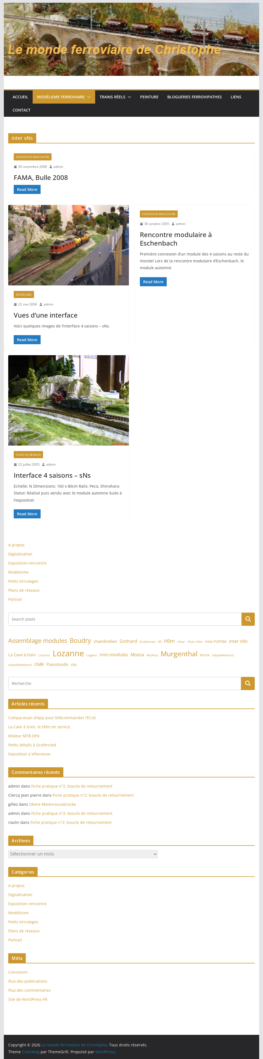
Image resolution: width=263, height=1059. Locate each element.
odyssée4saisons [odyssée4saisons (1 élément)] (20, 665)
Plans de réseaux (28, 455)
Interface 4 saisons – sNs (52, 475)
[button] (88, 97)
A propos (16, 544)
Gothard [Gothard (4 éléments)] (128, 641)
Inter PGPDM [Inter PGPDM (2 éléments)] (216, 641)
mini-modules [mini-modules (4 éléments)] (114, 655)
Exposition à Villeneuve (29, 754)
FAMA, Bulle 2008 (41, 177)
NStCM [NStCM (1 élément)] (205, 655)
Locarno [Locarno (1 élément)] (44, 655)
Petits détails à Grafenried (32, 744)
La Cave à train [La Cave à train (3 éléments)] (22, 654)
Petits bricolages (23, 581)
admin (58, 166)
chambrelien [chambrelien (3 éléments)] (105, 641)
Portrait (15, 599)
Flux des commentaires (29, 990)
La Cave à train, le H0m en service (39, 726)
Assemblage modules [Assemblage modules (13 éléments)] (37, 640)
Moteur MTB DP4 (23, 735)
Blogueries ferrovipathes (194, 96)
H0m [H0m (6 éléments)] (169, 641)
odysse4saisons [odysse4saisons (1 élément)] (223, 655)
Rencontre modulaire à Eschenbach (176, 239)
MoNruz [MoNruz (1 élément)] (152, 655)
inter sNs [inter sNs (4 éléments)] (238, 641)
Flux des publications (27, 981)
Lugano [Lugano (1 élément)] (91, 655)
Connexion (18, 972)
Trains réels (112, 96)
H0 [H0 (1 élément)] (160, 642)
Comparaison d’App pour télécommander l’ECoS (52, 717)
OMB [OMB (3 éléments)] (39, 664)
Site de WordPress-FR (27, 999)
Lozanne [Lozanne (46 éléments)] (68, 653)
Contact (21, 110)
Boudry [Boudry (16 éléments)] (80, 640)
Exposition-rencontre (32, 157)
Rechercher (248, 619)
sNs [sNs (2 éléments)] (74, 664)
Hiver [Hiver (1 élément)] (181, 642)
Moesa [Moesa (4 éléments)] (137, 655)
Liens (236, 96)
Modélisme (24, 294)
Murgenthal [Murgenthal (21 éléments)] (179, 653)
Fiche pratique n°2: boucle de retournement (71, 786)
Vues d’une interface (46, 314)
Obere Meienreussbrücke (52, 804)
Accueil (20, 96)
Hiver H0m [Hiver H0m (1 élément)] (195, 642)
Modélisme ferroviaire (61, 96)
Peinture (149, 96)
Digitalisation (20, 554)
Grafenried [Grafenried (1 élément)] (147, 642)
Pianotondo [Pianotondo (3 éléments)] (57, 664)
